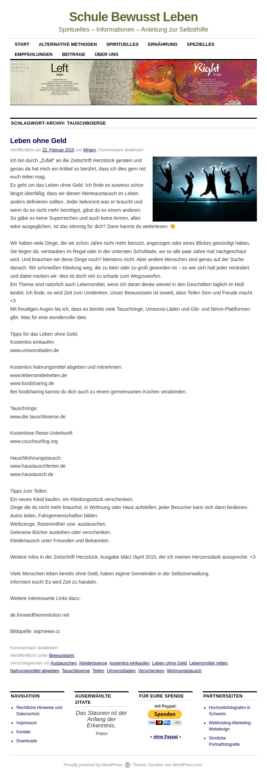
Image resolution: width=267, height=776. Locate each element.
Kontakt (23, 731)
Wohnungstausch (184, 670)
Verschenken (151, 670)
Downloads (26, 741)
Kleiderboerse (93, 663)
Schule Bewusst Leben (133, 17)
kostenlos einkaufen (129, 663)
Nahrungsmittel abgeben (34, 670)
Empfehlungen (33, 54)
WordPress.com (187, 764)
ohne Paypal (165, 736)
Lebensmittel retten (208, 663)
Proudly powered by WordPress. (93, 764)
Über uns (106, 54)
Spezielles (200, 44)
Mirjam (89, 150)
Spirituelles (122, 44)
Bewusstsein (61, 655)
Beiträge (73, 54)
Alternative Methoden (68, 44)
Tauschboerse (76, 670)
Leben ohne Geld (38, 140)
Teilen (98, 670)
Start (22, 44)
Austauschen (64, 663)
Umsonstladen (121, 670)
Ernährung (163, 44)
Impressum (26, 722)
